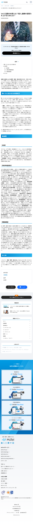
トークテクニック (6, 331)
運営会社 (15, 504)
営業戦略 (11, 5)
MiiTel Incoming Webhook (7, 458)
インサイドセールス (7, 327)
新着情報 (3, 473)
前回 (24, 79)
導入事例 (3, 481)
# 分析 (20, 347)
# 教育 (4, 280)
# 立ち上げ (26, 349)
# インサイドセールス (6, 349)
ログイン (3, 460)
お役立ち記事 (7, 5)
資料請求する (16, 53)
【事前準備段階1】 (9, 70)
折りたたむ (16, 62)
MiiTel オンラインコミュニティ (8, 487)
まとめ (5, 73)
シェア (23, 287)
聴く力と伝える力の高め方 (9, 64)
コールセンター (6, 329)
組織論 (4, 336)
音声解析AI (5, 325)
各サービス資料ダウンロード (7, 466)
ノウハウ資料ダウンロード (7, 468)
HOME (2, 5)
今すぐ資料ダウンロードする (16, 297)
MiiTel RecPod (4, 454)
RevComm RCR (16, 506)
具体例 (5, 66)
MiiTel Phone (4, 450)
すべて (4, 321)
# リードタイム (10, 347)
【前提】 (7, 68)
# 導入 (3, 351)
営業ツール (5, 334)
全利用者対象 (22, 512)
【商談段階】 (8, 71)
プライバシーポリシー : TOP (12, 512)
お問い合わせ (4, 471)
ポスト (12, 287)
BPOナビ (3, 485)
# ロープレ (21, 349)
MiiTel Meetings (4, 452)
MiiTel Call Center (5, 456)
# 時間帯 (4, 347)
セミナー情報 (4, 483)
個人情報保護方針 (16, 508)
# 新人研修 (16, 347)
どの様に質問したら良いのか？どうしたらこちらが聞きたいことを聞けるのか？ (16, 263)
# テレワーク (8, 351)
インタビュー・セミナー (8, 338)
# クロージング (15, 349)
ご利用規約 (16, 510)
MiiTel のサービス (5, 447)
